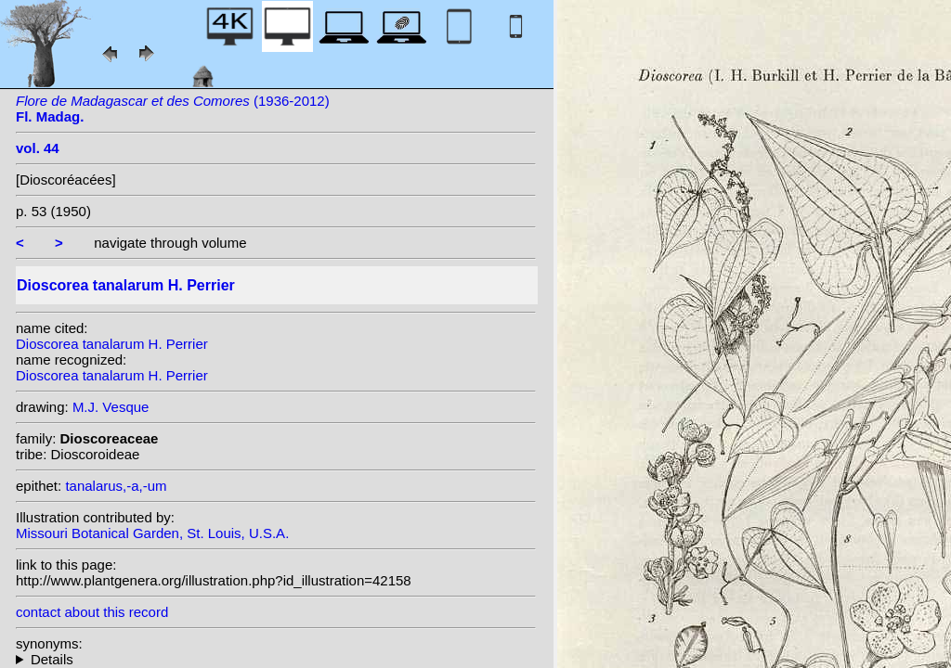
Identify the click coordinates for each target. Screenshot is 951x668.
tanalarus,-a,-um (115, 486)
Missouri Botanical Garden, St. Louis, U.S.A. (152, 533)
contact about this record (92, 612)
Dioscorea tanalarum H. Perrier (112, 344)
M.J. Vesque (111, 407)
